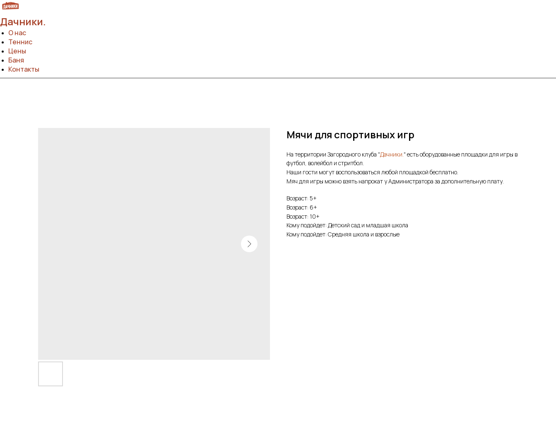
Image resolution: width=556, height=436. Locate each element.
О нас (17, 32)
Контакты (23, 69)
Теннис (20, 41)
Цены (17, 50)
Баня (16, 60)
